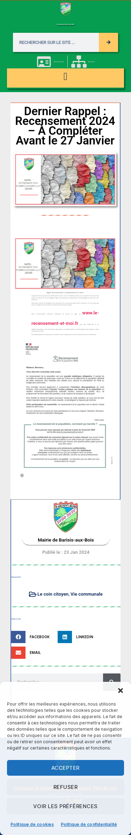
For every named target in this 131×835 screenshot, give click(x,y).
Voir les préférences (65, 806)
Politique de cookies (32, 824)
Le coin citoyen (52, 594)
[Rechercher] (108, 42)
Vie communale (87, 594)
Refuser (65, 787)
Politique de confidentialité (89, 824)
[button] (120, 690)
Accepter (65, 768)
